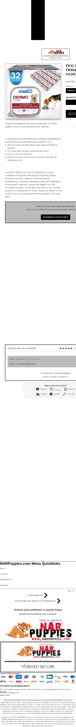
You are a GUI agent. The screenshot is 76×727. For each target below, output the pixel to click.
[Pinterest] (55, 394)
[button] (56, 54)
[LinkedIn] (42, 394)
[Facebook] (41, 389)
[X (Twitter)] (55, 389)
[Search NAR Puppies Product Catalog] (36, 39)
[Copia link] (69, 394)
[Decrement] (68, 102)
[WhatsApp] (69, 389)
